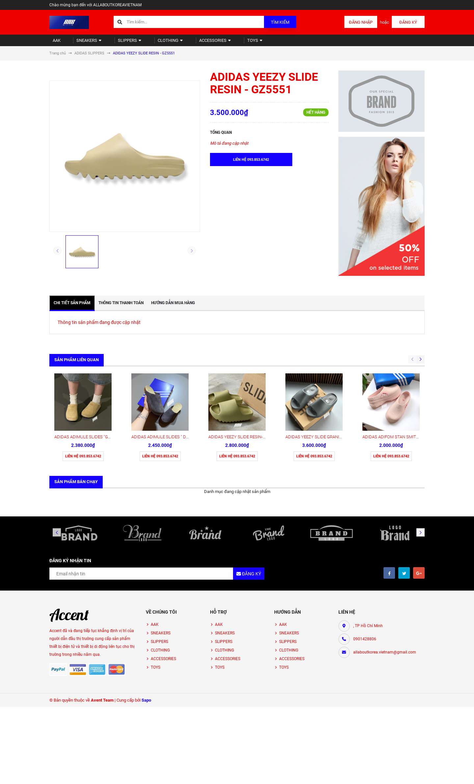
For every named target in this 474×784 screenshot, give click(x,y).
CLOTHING (153, 43)
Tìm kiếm (280, 22)
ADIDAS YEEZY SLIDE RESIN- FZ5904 (243, 385)
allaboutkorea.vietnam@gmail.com (384, 600)
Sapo (146, 648)
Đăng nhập (361, 22)
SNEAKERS (82, 43)
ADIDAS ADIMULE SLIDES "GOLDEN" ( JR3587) (98, 385)
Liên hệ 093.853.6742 (83, 404)
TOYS (229, 43)
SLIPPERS (118, 43)
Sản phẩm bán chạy (76, 429)
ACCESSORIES (193, 43)
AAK (53, 43)
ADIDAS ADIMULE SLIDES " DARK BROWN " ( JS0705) (181, 385)
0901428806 (364, 587)
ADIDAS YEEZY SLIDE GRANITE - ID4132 (322, 385)
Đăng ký (408, 22)
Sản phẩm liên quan (76, 365)
